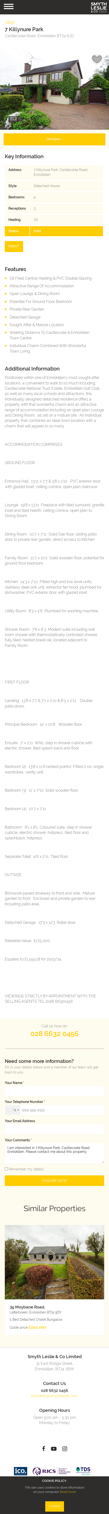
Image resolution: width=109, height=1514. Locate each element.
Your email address (20, 1121)
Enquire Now (54, 1181)
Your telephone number (25, 1102)
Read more (68, 1492)
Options (54, 139)
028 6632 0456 (54, 1034)
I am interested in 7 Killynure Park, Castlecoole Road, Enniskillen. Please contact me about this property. (54, 1153)
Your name (14, 1083)
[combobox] (12, 1110)
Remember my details (26, 1169)
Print (13, 246)
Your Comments (18, 1140)
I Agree (54, 1506)
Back (10, 22)
